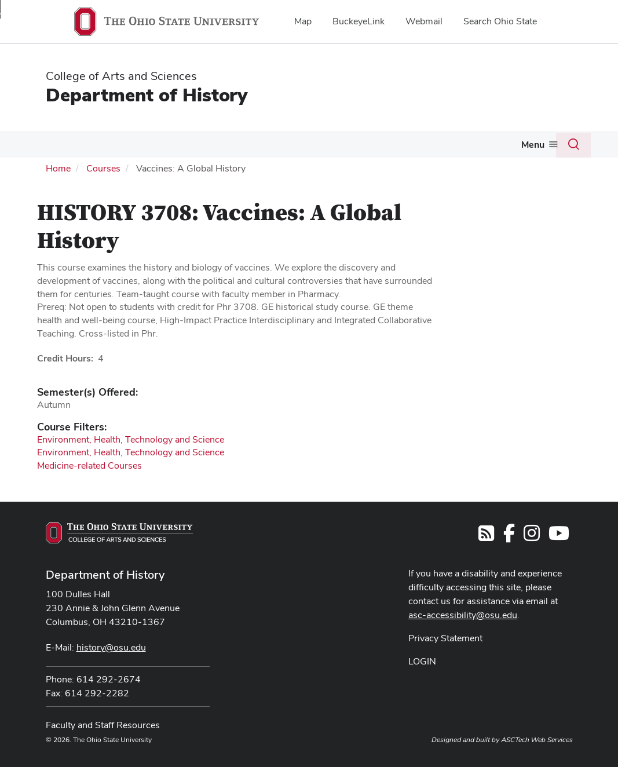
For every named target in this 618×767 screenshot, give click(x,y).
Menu (532, 144)
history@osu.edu (111, 647)
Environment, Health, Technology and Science (130, 439)
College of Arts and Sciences (121, 75)
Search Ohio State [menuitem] (500, 21)
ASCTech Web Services (537, 739)
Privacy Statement (445, 638)
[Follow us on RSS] (486, 537)
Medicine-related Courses (89, 465)
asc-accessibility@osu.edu (462, 615)
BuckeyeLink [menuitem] (358, 21)
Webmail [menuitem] (424, 21)
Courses (103, 168)
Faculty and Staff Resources (103, 725)
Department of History (146, 95)
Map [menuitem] (303, 21)
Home (58, 168)
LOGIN (422, 661)
